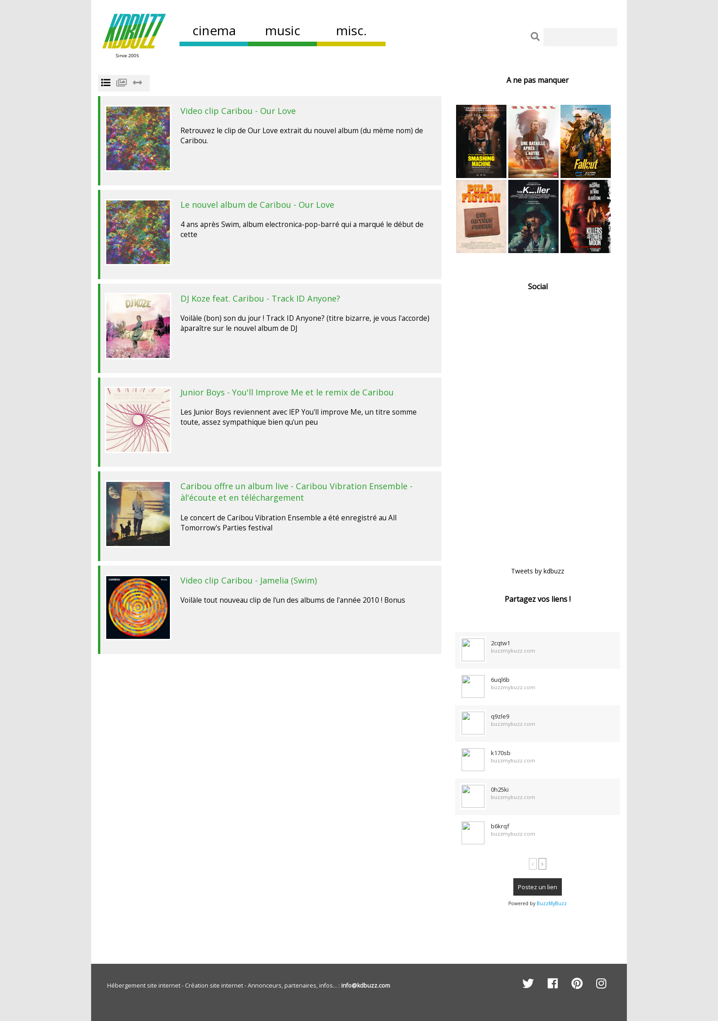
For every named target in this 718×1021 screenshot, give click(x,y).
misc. (351, 30)
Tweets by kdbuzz (537, 571)
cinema (214, 30)
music (282, 30)
